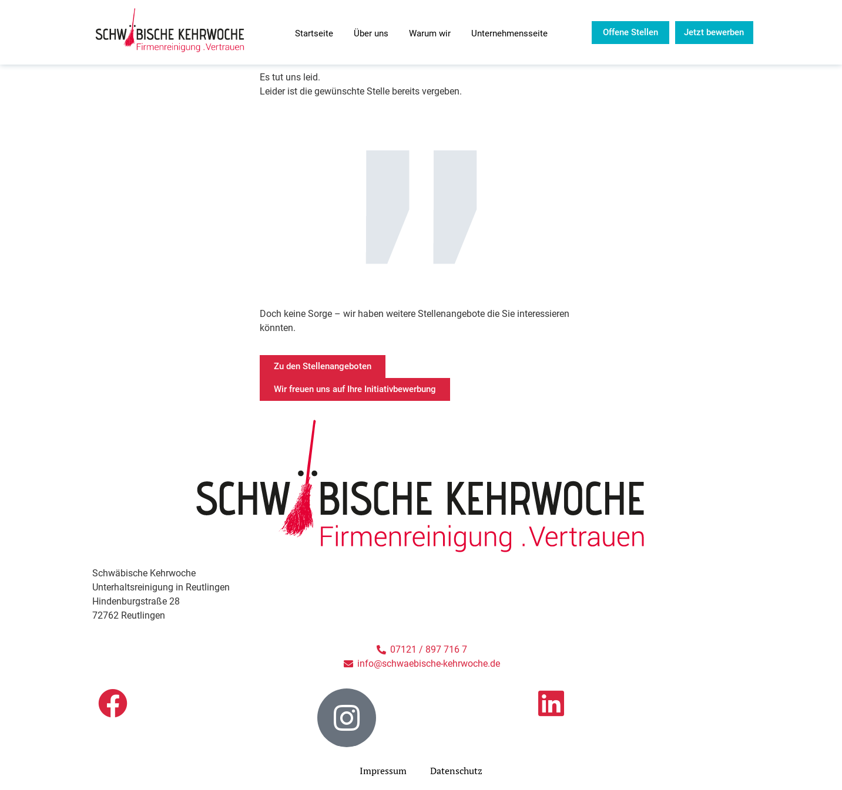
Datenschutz (456, 770)
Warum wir (430, 33)
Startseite (314, 33)
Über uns (371, 33)
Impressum (383, 770)
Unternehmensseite (509, 33)
